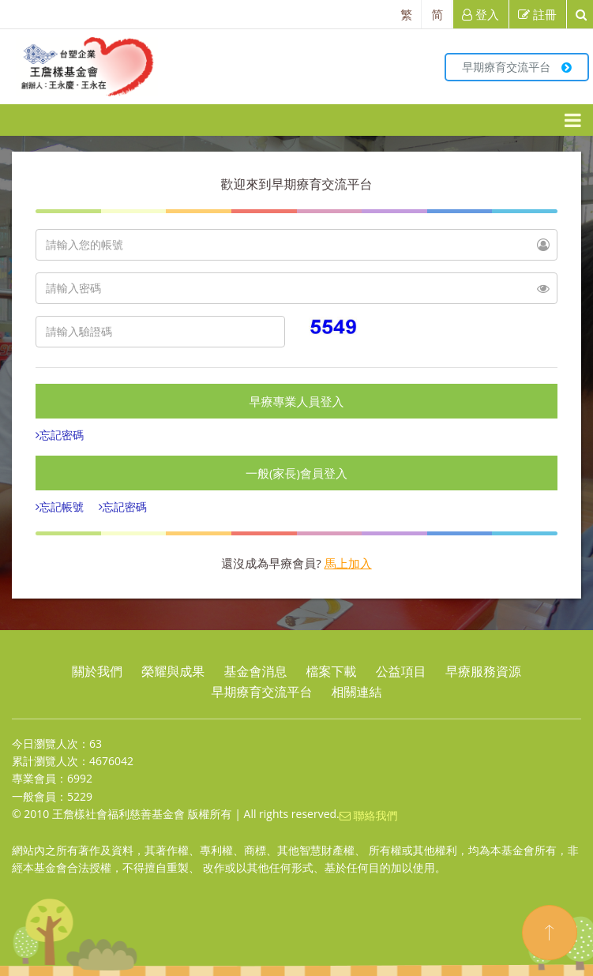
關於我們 (97, 671)
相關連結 (357, 691)
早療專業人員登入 (297, 401)
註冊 (537, 14)
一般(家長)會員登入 (296, 473)
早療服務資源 (483, 671)
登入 (480, 14)
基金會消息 (255, 671)
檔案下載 (331, 671)
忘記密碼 (61, 434)
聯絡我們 (369, 815)
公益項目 (401, 671)
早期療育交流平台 (517, 66)
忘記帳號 (61, 506)
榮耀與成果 (173, 671)
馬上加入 (348, 563)
